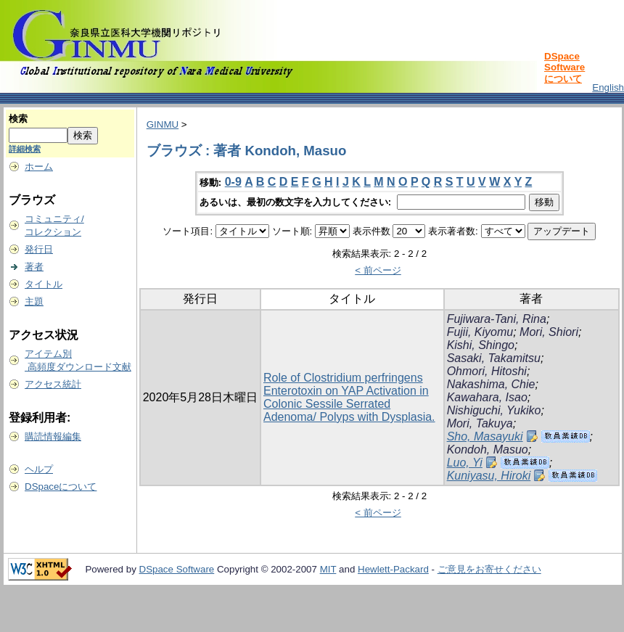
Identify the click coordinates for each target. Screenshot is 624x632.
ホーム (39, 166)
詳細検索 (25, 148)
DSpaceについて (61, 486)
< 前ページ (378, 270)
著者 (34, 266)
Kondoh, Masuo (487, 449)
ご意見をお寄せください (489, 569)
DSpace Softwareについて (564, 67)
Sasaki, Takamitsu (494, 358)
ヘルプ (39, 469)
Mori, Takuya (480, 423)
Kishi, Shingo (480, 345)
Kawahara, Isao (487, 397)
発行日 (39, 249)
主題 (34, 301)
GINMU (162, 124)
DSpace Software (177, 569)
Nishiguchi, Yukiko (494, 410)
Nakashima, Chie (491, 384)
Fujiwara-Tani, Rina (496, 319)
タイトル (43, 284)
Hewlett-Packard (393, 569)
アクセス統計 (53, 384)
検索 (18, 118)
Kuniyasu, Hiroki (489, 475)
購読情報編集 (53, 436)
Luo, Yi (465, 462)
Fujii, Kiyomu (480, 332)
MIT (328, 569)
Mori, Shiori (549, 332)
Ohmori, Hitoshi (487, 371)
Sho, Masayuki (485, 436)
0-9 (233, 182)
